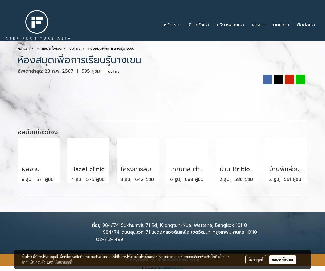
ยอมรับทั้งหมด (282, 259)
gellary (114, 71)
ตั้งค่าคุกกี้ (256, 259)
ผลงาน (258, 24)
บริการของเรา (230, 24)
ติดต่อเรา (306, 24)
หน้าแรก (172, 24)
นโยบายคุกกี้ (63, 262)
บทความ (281, 24)
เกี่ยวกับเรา (198, 24)
